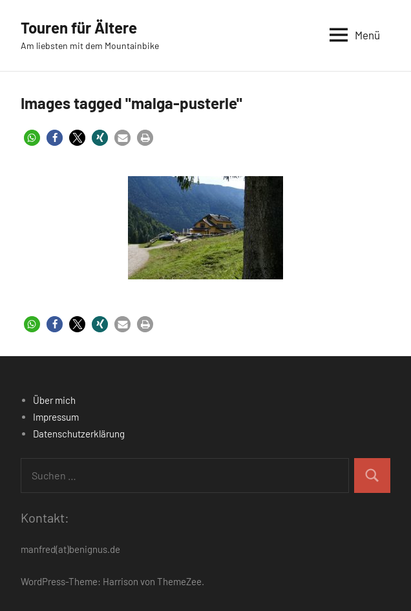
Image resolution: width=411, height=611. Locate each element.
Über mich (54, 400)
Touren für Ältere (79, 27)
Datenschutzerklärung (79, 433)
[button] (32, 138)
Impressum (56, 417)
